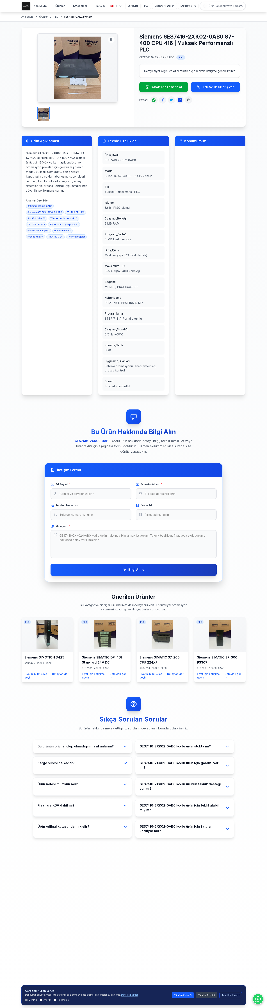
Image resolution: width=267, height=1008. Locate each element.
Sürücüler (133, 6)
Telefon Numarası (64, 505)
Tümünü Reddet (206, 995)
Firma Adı (144, 505)
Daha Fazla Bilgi (129, 994)
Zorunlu (31, 999)
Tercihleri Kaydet (231, 995)
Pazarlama (61, 999)
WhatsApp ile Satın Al (164, 87)
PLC (146, 6)
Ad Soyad (60, 484)
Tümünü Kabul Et (183, 995)
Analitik (45, 999)
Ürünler (60, 5)
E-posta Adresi (149, 484)
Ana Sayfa (40, 5)
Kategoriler (80, 5)
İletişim (100, 5)
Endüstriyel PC (188, 6)
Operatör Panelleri (164, 6)
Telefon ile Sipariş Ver (215, 87)
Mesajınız (60, 526)
